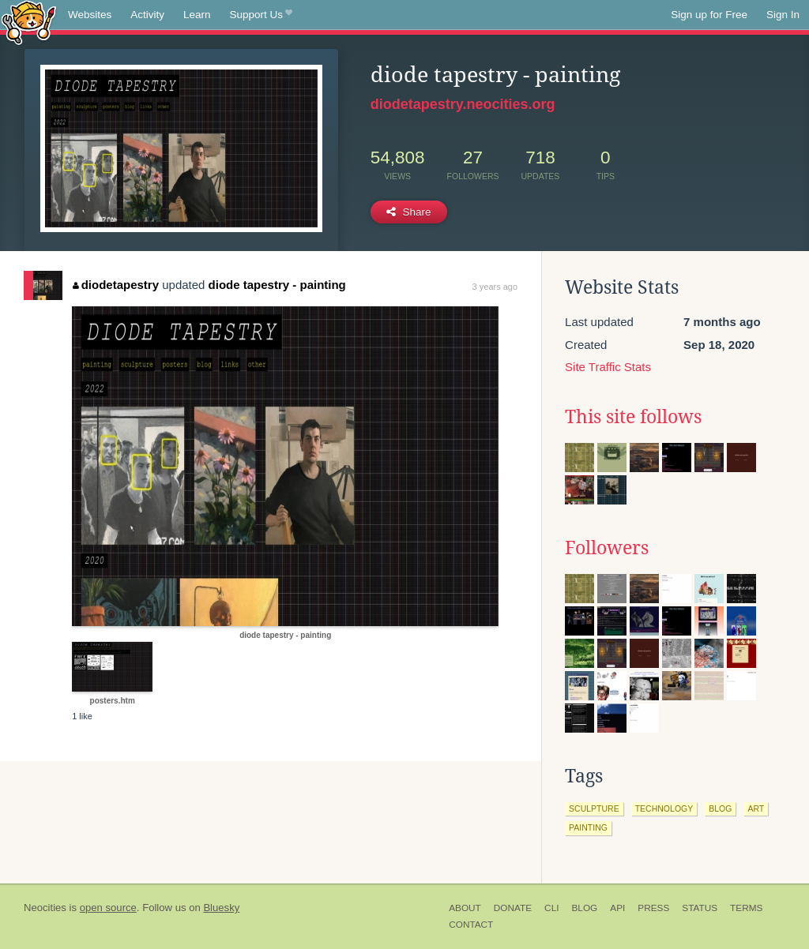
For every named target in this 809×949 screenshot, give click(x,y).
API (617, 907)
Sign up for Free (709, 15)
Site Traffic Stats (608, 366)
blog (720, 808)
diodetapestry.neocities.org (463, 104)
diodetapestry (116, 284)
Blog (584, 907)
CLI (551, 907)
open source (108, 907)
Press (653, 907)
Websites (89, 15)
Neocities (45, 907)
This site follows (633, 417)
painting (588, 827)
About (465, 907)
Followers (607, 548)
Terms (746, 907)
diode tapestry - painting (277, 284)
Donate (513, 907)
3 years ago (494, 286)
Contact (471, 924)
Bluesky (221, 907)
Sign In (783, 15)
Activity (147, 15)
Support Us (261, 15)
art (755, 808)
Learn (197, 15)
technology (664, 808)
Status (699, 907)
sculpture (594, 808)
